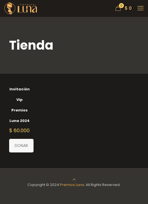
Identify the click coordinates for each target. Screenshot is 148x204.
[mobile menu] (140, 8)
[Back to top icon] (74, 179)
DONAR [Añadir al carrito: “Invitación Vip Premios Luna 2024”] (21, 145)
